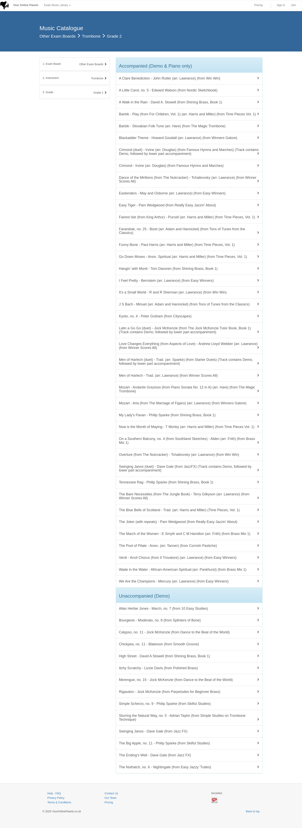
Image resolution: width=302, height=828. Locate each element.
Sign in (281, 5)
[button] (75, 78)
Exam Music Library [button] (57, 5)
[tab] (75, 64)
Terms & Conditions (59, 802)
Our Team (111, 797)
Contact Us (111, 793)
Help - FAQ (54, 793)
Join (293, 5)
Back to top (253, 811)
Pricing (258, 5)
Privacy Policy (55, 797)
